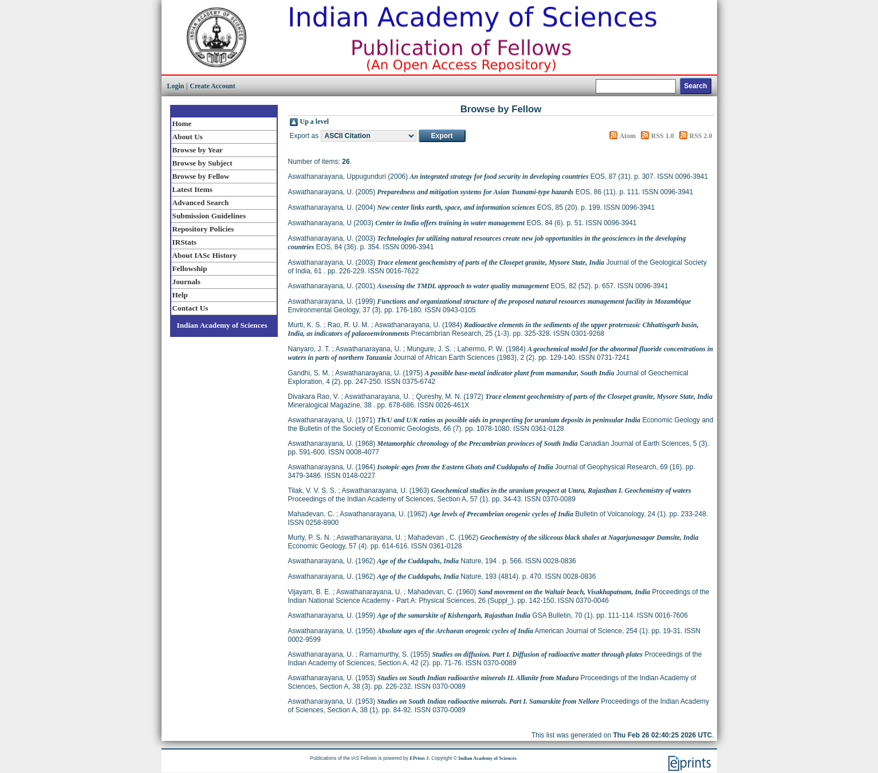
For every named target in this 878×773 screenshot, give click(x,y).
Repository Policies (203, 229)
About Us (187, 136)
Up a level (314, 121)
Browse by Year (197, 150)
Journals (186, 281)
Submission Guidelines (209, 215)
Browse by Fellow (201, 176)
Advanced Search (200, 202)
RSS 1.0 (662, 136)
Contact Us (190, 308)
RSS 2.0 (700, 136)
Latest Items (192, 189)
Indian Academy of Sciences (222, 325)
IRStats (184, 242)
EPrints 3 (419, 758)
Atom (627, 136)
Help (180, 295)
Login (175, 86)
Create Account (212, 86)
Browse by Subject (202, 163)
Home (182, 123)
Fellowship (189, 268)
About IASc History (204, 255)
